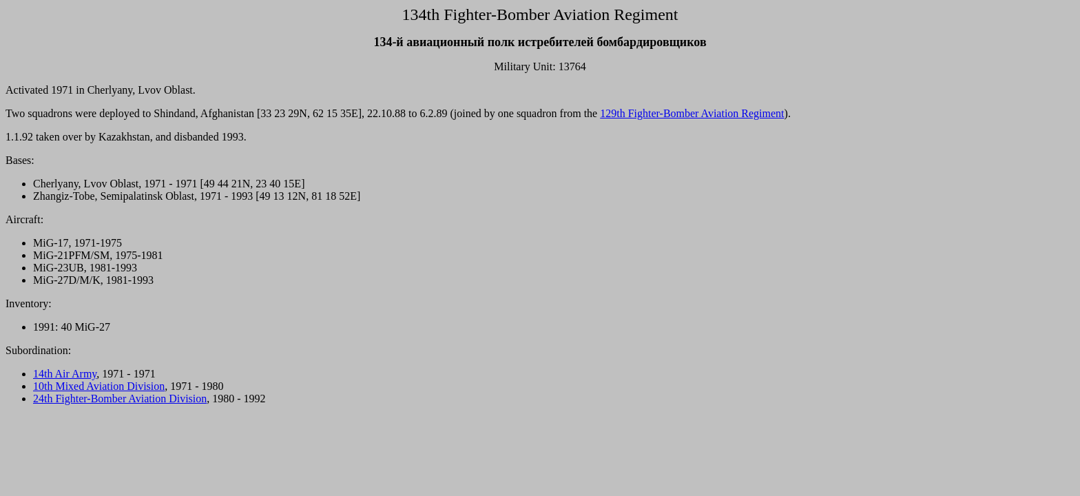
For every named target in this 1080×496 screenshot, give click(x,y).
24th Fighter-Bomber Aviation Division (120, 398)
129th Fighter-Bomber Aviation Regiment (692, 113)
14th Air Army (64, 374)
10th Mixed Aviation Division (99, 386)
